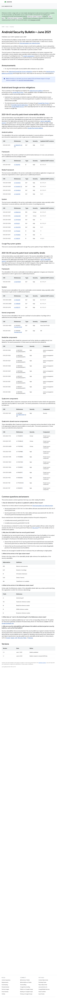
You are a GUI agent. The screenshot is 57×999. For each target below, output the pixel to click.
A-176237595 (17, 194)
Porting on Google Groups (26, 994)
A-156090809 (17, 281)
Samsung (30, 638)
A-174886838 (17, 303)
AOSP (3, 26)
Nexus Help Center (43, 984)
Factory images (5, 989)
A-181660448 (17, 216)
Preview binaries (5, 987)
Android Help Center (43, 980)
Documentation (7, 6)
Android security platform (36, 91)
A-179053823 (17, 234)
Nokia (24, 638)
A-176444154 (17, 182)
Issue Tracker (41, 994)
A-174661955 (17, 164)
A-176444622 (17, 190)
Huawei (12, 638)
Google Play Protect (18, 92)
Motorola (20, 638)
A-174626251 (17, 300)
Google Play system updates (35, 128)
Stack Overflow (42, 991)
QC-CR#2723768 (20, 414)
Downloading (5, 984)
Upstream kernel (18, 327)
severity (4, 123)
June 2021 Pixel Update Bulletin (26, 80)
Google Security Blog (25, 987)
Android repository (6, 980)
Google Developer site (8, 623)
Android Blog (23, 984)
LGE (16, 638)
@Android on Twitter (25, 980)
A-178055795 (17, 145)
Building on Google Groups (26, 991)
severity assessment (28, 56)
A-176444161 (17, 186)
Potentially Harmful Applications (19, 105)
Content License (42, 662)
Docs (7, 26)
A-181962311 (17, 223)
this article (35, 528)
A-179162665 (17, 231)
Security (12, 26)
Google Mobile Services (18, 106)
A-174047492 (17, 227)
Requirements (5, 982)
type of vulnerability (45, 121)
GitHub (3, 994)
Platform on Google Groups (26, 989)
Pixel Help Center (42, 982)
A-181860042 (17, 212)
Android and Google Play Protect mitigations (20, 71)
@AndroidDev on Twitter (25, 982)
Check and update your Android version (29, 43)
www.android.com (43, 987)
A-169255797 (17, 307)
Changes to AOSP (35, 20)
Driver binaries (5, 991)
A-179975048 (17, 219)
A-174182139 (17, 238)
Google (8, 638)
